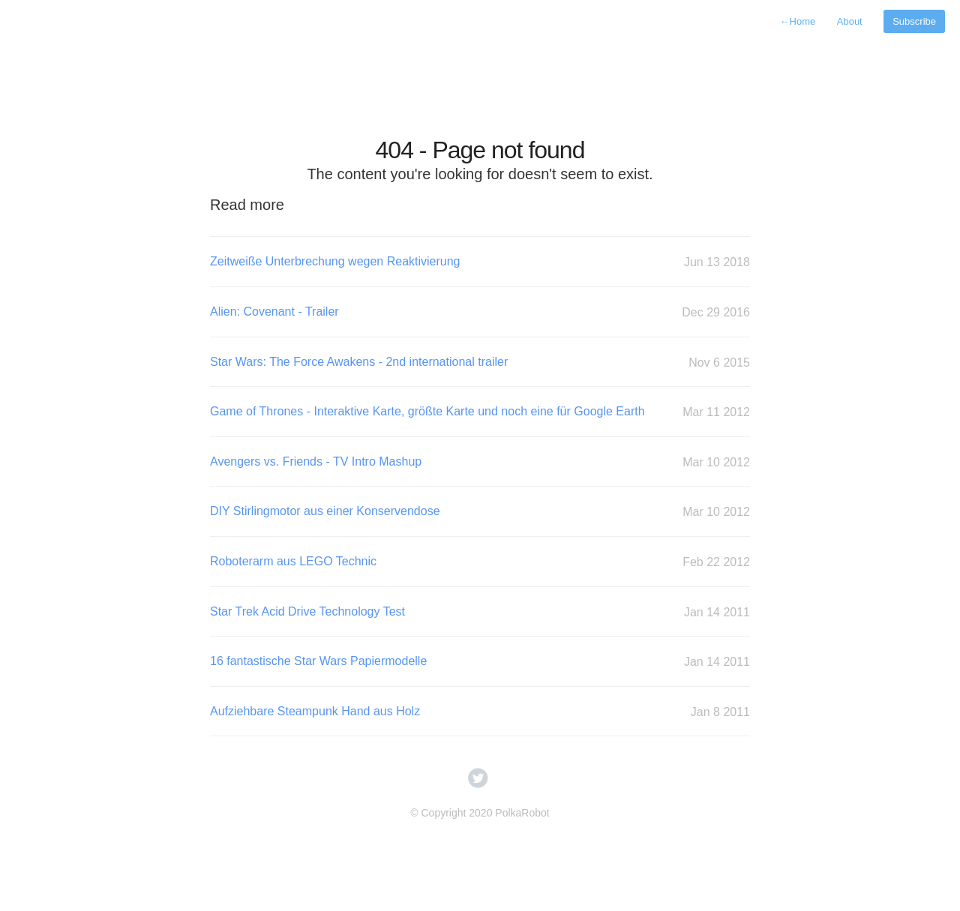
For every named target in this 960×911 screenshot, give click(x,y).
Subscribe (914, 21)
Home (798, 21)
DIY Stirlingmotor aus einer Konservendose (480, 511)
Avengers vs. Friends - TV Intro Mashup (480, 462)
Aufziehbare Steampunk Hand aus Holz (480, 712)
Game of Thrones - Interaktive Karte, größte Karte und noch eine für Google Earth (480, 412)
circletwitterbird (478, 778)
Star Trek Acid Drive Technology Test (480, 612)
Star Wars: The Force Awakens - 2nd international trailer (480, 362)
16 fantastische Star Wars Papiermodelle (480, 661)
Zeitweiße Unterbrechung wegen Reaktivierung (480, 262)
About (849, 21)
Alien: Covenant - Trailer (480, 312)
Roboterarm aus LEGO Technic (480, 562)
